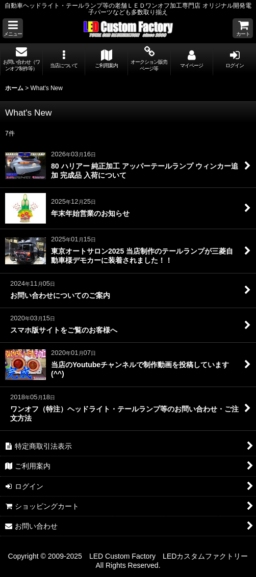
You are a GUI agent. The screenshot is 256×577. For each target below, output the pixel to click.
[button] (13, 28)
